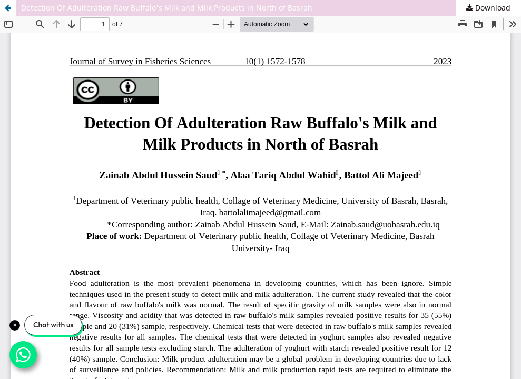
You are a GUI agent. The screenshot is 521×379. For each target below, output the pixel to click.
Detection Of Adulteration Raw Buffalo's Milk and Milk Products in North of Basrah (166, 8)
